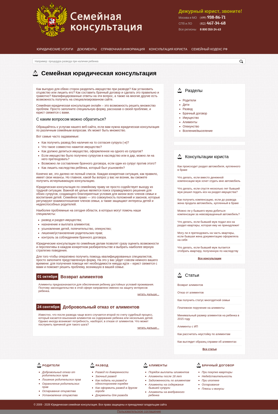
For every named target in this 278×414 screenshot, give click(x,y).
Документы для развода (111, 395)
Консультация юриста (168, 49)
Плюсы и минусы (213, 388)
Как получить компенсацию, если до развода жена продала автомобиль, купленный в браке (208, 201)
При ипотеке (210, 380)
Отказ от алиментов (190, 292)
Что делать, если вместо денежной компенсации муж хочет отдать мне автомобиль (208, 179)
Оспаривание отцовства (59, 391)
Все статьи (209, 349)
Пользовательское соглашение (139, 411)
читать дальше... (148, 294)
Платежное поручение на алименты (201, 307)
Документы (87, 49)
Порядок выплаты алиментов (169, 372)
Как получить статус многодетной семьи (203, 300)
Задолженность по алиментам (169, 380)
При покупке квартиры (217, 372)
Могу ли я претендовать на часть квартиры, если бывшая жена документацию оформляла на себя (207, 236)
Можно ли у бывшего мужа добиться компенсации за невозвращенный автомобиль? (208, 212)
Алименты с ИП (187, 326)
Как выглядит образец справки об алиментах (207, 341)
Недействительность (217, 376)
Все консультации (209, 258)
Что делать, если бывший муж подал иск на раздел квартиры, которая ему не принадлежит (208, 223)
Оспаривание (210, 384)
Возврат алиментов (81, 276)
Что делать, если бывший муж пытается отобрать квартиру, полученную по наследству (207, 249)
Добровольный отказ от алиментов (101, 307)
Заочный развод (105, 376)
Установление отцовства (60, 395)
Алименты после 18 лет (165, 376)
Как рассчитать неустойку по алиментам (203, 334)
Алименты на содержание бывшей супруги (166, 386)
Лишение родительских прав (61, 379)
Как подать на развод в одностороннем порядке (111, 382)
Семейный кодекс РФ (209, 49)
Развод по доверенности (112, 372)
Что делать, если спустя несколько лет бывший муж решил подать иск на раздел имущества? (208, 190)
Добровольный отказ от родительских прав (58, 373)
